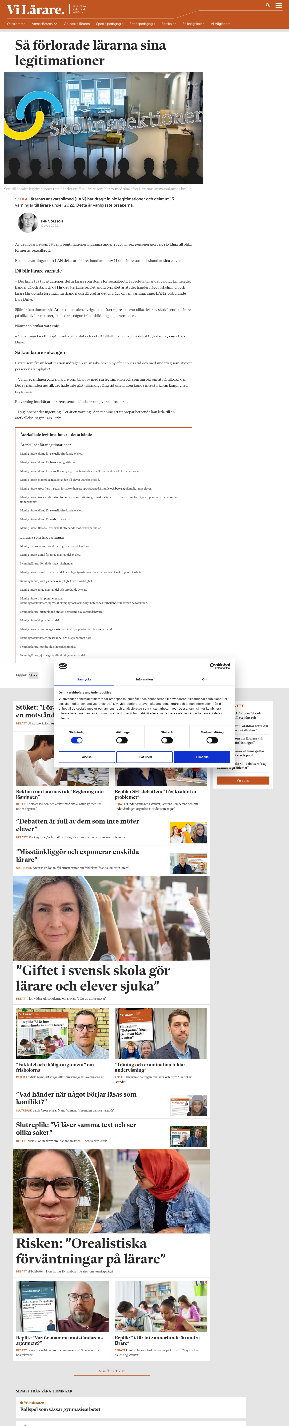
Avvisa (87, 757)
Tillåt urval (144, 757)
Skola (33, 678)
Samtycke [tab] (84, 679)
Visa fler (243, 784)
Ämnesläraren (42, 24)
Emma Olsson (52, 224)
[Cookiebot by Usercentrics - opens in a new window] (212, 666)
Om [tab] (204, 679)
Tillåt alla (202, 757)
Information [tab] (144, 679)
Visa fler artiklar (112, 1375)
